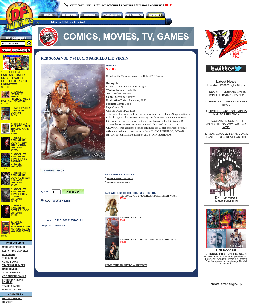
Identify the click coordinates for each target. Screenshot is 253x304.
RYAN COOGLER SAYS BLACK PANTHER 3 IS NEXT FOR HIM (227, 135)
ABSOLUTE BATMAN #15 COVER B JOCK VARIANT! (20, 209)
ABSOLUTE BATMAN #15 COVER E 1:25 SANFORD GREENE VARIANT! (19, 160)
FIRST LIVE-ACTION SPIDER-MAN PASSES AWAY (228, 113)
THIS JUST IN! (9, 258)
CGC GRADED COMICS (14, 276)
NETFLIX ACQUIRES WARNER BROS (228, 103)
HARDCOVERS (10, 269)
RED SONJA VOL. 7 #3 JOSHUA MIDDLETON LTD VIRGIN (149, 196)
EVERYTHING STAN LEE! (15, 251)
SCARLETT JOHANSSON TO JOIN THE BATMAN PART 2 (227, 93)
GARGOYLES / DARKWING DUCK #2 (20, 110)
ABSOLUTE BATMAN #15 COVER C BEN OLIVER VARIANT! (19, 194)
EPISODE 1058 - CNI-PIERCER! (226, 253)
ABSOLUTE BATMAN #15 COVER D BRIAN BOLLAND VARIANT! (20, 178)
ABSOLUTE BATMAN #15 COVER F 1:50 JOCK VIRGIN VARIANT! (19, 143)
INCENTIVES (8, 254)
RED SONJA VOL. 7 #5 (131, 218)
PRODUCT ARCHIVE (12, 290)
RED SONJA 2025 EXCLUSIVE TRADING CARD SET (20, 127)
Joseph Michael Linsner (129, 134)
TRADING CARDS (11, 286)
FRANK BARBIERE (226, 201)
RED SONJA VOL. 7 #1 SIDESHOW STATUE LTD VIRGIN (148, 239)
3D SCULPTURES (11, 273)
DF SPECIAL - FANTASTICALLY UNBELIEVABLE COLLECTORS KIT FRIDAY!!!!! (14, 78)
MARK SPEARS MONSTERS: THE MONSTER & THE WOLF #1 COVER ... (20, 227)
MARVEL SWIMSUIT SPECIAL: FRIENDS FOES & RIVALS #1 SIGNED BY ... (15, 96)
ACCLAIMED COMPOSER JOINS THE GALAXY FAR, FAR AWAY (226, 124)
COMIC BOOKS (10, 262)
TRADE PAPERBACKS (13, 265)
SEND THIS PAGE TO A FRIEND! (126, 265)
